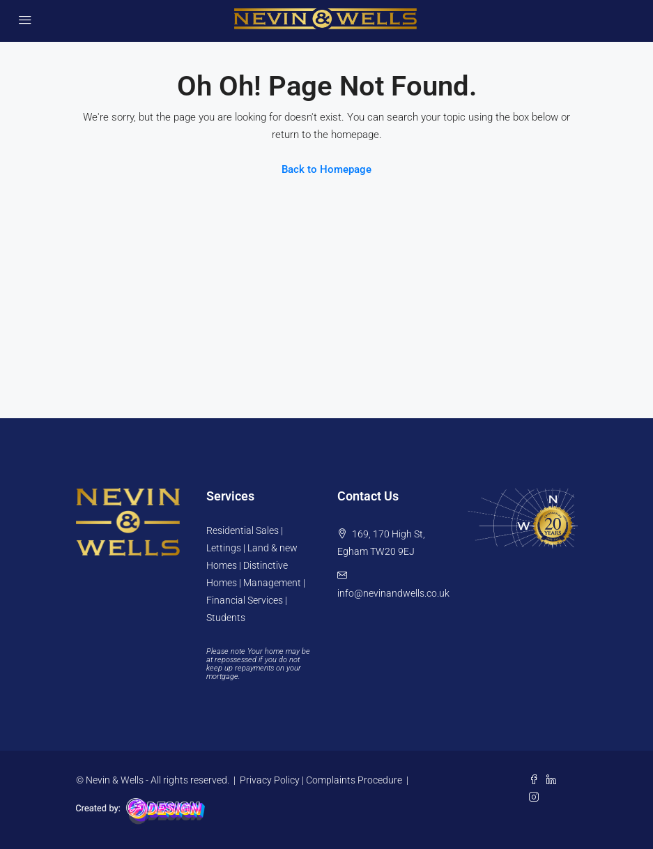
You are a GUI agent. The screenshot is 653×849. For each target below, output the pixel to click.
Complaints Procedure (354, 780)
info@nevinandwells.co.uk (393, 593)
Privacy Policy (270, 780)
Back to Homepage (326, 169)
